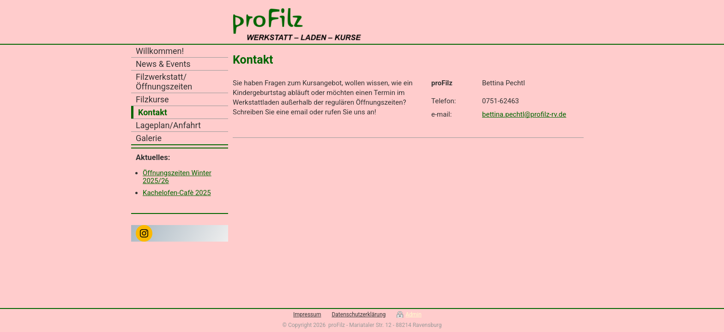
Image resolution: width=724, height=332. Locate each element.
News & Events (163, 64)
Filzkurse (152, 99)
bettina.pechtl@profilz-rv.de (524, 114)
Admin (413, 314)
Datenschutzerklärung (359, 314)
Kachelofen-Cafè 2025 (177, 193)
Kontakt (152, 112)
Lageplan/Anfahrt (168, 125)
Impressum (307, 314)
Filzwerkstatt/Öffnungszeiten (164, 81)
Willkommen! (160, 51)
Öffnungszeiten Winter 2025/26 (177, 177)
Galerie (149, 138)
